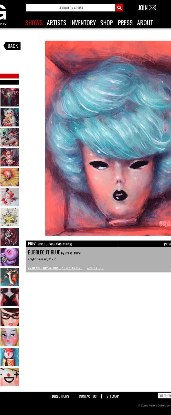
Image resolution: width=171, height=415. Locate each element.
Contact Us (88, 395)
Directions (60, 395)
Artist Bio (95, 268)
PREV (50, 244)
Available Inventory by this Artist (55, 268)
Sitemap (113, 395)
